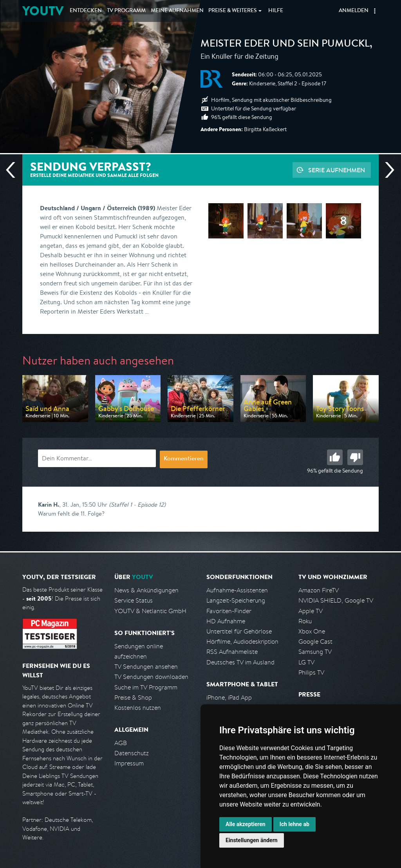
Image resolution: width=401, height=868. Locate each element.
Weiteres (232, 11)
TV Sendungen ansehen (146, 666)
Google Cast (315, 641)
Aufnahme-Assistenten (237, 590)
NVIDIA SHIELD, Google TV (335, 600)
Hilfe (275, 11)
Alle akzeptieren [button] (246, 824)
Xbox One (311, 631)
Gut (335, 457)
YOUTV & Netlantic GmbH (150, 611)
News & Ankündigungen (146, 590)
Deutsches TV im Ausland (240, 662)
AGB (120, 743)
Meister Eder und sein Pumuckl (285, 45)
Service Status (133, 600)
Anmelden (353, 11)
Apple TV (310, 611)
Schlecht (355, 457)
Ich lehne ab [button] (294, 824)
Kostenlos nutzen (137, 708)
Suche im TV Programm (145, 687)
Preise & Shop (133, 697)
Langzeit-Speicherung (235, 600)
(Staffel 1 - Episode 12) (137, 504)
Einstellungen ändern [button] (252, 840)
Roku (305, 621)
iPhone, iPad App (229, 697)
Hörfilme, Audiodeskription (242, 641)
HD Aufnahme (225, 621)
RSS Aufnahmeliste (232, 652)
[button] (375, 11)
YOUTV (42, 11)
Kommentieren (184, 459)
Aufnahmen (177, 11)
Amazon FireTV (318, 590)
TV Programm (126, 11)
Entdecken (86, 11)
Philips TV (311, 672)
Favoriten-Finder (228, 611)
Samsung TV (315, 652)
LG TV (306, 662)
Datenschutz (131, 753)
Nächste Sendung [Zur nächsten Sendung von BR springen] (386, 170)
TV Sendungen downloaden (151, 677)
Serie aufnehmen (336, 170)
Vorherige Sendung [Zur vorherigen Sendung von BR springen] (14, 170)
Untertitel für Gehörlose (239, 631)
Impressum (129, 763)
